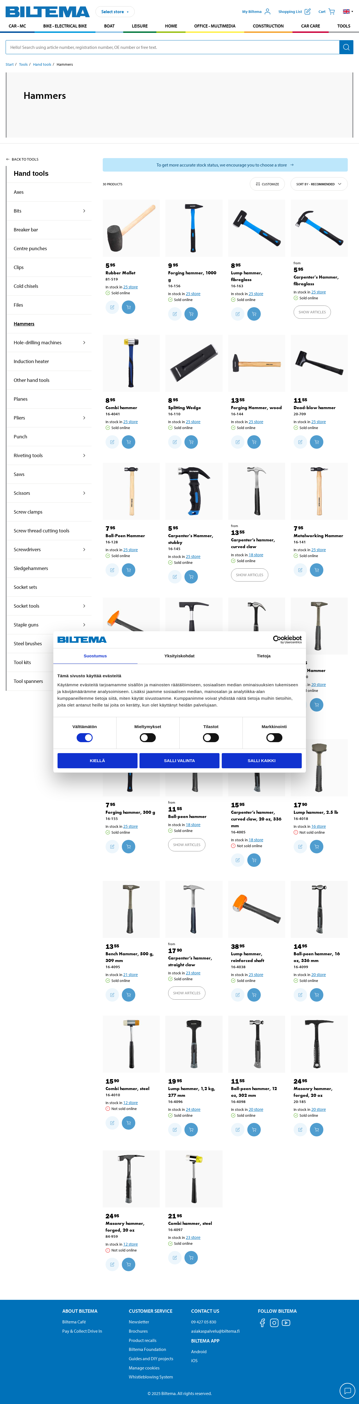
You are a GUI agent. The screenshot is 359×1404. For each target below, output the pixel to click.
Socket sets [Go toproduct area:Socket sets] (25, 587)
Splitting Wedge (184, 408)
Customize (267, 184)
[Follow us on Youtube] (286, 1325)
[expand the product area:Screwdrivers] (84, 549)
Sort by (319, 184)
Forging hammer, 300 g (130, 812)
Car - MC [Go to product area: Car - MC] (17, 26)
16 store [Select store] (318, 826)
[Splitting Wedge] (193, 363)
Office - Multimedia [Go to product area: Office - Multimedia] (214, 26)
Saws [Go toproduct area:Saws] (19, 474)
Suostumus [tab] (95, 655)
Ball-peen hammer (187, 816)
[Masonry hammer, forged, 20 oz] (319, 1044)
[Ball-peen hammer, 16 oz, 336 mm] (319, 909)
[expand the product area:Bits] (84, 211)
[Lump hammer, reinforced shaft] (256, 909)
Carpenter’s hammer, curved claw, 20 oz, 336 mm (256, 819)
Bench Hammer (310, 670)
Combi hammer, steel (127, 1088)
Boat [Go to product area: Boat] (109, 26)
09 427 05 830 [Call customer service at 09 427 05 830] (203, 1322)
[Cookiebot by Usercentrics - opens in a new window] (277, 639)
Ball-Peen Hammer (125, 536)
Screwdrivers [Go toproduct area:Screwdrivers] (27, 549)
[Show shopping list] (295, 11)
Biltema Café (74, 1322)
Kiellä (97, 760)
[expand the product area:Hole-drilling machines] (84, 342)
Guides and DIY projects (151, 1358)
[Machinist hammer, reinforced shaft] (131, 626)
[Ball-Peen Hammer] (131, 491)
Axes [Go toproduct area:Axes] (19, 192)
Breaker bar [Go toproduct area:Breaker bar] (26, 229)
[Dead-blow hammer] (319, 363)
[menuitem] (17, 26)
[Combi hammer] (131, 363)
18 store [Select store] (256, 554)
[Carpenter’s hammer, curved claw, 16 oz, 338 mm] (256, 626)
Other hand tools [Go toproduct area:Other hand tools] (31, 380)
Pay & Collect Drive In (82, 1331)
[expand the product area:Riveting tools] (84, 455)
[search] (179, 47)
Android (199, 1351)
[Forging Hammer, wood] (256, 363)
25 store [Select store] (130, 287)
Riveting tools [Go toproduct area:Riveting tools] (28, 455)
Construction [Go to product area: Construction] (268, 26)
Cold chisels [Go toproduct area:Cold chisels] (26, 286)
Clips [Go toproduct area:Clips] (19, 267)
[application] (348, 1391)
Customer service (150, 1311)
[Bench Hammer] (319, 626)
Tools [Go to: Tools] (23, 64)
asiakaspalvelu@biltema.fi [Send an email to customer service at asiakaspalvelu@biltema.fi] (215, 1331)
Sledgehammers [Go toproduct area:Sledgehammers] (31, 568)
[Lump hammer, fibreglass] (256, 228)
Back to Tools (22, 159)
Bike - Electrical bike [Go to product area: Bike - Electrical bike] (65, 26)
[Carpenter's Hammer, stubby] (193, 491)
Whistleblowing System (151, 1377)
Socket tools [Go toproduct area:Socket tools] (26, 606)
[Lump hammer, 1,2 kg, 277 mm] (193, 1044)
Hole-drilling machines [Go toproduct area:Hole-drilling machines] (37, 342)
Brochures (138, 1331)
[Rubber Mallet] (131, 228)
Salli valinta (179, 760)
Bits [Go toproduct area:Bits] (17, 211)
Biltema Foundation (147, 1349)
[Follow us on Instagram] (274, 1323)
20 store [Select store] (318, 684)
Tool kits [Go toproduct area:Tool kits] (22, 662)
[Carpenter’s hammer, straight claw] (193, 909)
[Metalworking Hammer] (319, 491)
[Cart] (327, 11)
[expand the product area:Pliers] (84, 418)
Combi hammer (121, 408)
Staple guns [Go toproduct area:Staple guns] (26, 624)
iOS (194, 1360)
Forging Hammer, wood (256, 408)
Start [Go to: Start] (10, 64)
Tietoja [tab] (264, 655)
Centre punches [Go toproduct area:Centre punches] (30, 248)
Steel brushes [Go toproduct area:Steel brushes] (28, 643)
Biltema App (205, 1340)
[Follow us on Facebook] (262, 1323)
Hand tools (31, 173)
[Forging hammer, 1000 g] (193, 228)
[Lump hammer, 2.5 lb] (319, 767)
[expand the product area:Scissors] (84, 493)
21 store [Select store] (130, 974)
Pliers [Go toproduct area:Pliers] (19, 417)
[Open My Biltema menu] (257, 11)
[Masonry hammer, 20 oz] (193, 626)
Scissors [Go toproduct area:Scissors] (22, 493)
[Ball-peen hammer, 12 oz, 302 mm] (256, 1044)
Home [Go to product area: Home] (171, 26)
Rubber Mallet (120, 273)
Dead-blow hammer (315, 408)
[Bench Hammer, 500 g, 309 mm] (131, 909)
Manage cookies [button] (144, 1368)
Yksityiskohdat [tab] (179, 655)
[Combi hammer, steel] (131, 1044)
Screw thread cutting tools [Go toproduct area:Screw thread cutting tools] (41, 530)
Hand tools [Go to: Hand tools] (42, 64)
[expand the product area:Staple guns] (84, 625)
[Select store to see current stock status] (225, 165)
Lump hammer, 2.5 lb (316, 812)
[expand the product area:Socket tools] (84, 606)
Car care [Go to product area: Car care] (310, 26)
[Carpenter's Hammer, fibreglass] (319, 228)
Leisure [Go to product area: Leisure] (140, 26)
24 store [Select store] (193, 1109)
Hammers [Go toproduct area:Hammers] (24, 323)
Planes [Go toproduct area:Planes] (21, 399)
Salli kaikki (261, 760)
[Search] (346, 47)
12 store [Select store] (130, 1102)
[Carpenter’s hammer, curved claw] (256, 491)
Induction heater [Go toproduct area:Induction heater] (31, 361)
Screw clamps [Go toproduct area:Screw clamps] (28, 512)
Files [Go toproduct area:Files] (18, 305)
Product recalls (142, 1340)
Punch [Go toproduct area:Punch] (20, 436)
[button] (348, 11)
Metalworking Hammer (318, 536)
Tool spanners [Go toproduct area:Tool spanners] (28, 681)
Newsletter (139, 1322)
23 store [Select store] (193, 972)
